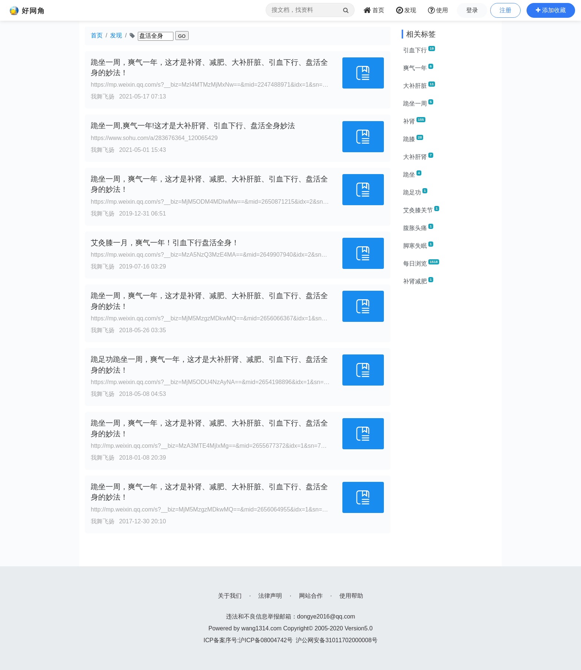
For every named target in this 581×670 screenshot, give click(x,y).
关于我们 (230, 596)
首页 (97, 35)
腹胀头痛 (418, 227)
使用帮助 (351, 596)
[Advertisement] (449, 403)
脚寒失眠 (418, 245)
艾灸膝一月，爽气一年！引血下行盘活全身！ (165, 243)
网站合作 (311, 596)
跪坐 (412, 174)
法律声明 (270, 596)
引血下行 (419, 49)
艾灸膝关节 (421, 209)
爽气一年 (418, 67)
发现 (116, 35)
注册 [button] (505, 10)
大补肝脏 (419, 85)
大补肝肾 (418, 156)
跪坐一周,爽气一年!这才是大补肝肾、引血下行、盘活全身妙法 (193, 125)
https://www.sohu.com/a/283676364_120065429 (154, 138)
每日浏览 (421, 263)
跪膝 (413, 138)
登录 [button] (472, 10)
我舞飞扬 (102, 96)
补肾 (414, 120)
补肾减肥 (418, 280)
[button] (551, 10)
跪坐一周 (418, 103)
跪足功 (415, 192)
